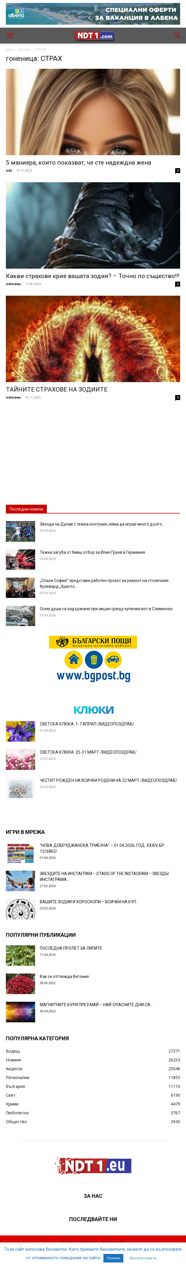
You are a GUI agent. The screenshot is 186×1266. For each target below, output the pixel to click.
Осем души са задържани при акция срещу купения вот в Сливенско (106, 608)
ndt (9, 170)
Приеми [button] (113, 1258)
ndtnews (13, 284)
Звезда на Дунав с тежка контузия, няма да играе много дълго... (102, 524)
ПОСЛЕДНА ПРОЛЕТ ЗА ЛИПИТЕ (71, 948)
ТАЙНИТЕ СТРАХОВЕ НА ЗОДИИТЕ (56, 389)
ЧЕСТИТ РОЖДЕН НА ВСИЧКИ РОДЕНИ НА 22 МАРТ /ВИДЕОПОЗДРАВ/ (108, 780)
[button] (10, 36)
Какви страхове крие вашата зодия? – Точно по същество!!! (92, 276)
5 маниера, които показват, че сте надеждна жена (78, 162)
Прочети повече (143, 1258)
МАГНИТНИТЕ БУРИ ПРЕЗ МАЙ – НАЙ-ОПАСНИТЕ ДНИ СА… (96, 1004)
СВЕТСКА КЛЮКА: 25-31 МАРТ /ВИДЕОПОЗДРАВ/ (88, 752)
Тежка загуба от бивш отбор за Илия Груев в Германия (92, 552)
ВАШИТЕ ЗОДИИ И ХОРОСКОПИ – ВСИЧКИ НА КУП (88, 901)
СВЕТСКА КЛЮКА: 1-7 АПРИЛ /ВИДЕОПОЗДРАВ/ (87, 724)
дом (9, 49)
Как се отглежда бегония (64, 976)
